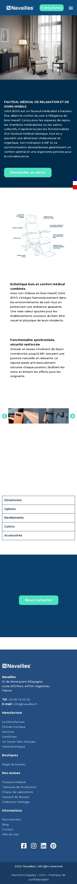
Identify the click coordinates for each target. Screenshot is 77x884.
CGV (42, 875)
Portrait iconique (13, 726)
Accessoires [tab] (13, 535)
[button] (71, 7)
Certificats (9, 736)
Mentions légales (23, 875)
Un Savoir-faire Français (19, 741)
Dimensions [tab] (13, 500)
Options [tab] (10, 509)
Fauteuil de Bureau (15, 797)
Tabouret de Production (19, 787)
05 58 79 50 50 (19, 699)
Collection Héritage (16, 802)
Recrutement (11, 819)
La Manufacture (13, 721)
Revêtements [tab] (14, 517)
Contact (8, 829)
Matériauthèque (13, 746)
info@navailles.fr (25, 704)
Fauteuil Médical (13, 782)
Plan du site (10, 834)
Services (8, 731)
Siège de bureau (13, 764)
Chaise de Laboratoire (17, 792)
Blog (5, 824)
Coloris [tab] (9, 526)
